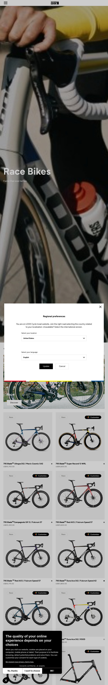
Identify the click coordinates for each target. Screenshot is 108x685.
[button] (6, 680)
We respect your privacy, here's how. (20, 662)
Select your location (29, 333)
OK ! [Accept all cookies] (52, 671)
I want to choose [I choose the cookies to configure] (32, 671)
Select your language (29, 352)
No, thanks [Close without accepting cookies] (13, 671)
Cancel (62, 366)
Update (46, 366)
